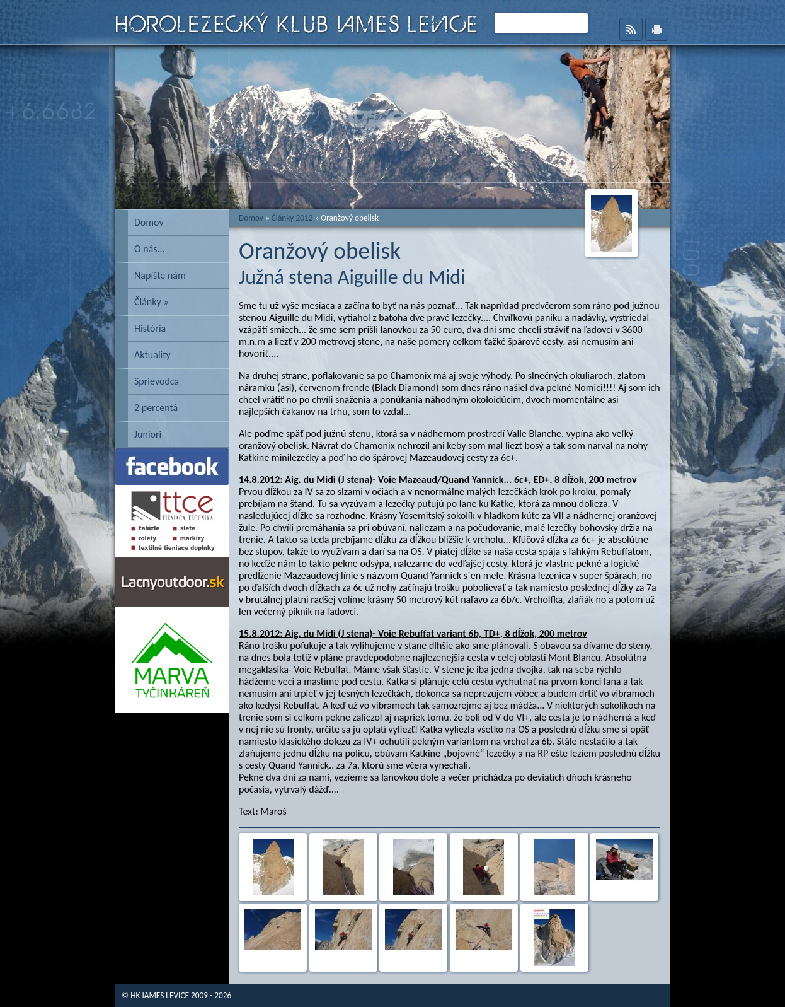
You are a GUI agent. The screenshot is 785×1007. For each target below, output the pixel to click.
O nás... (149, 249)
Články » (151, 302)
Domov (149, 222)
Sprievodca (156, 381)
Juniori (147, 434)
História (150, 328)
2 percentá (156, 408)
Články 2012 (292, 217)
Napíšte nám (160, 275)
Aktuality (152, 355)
